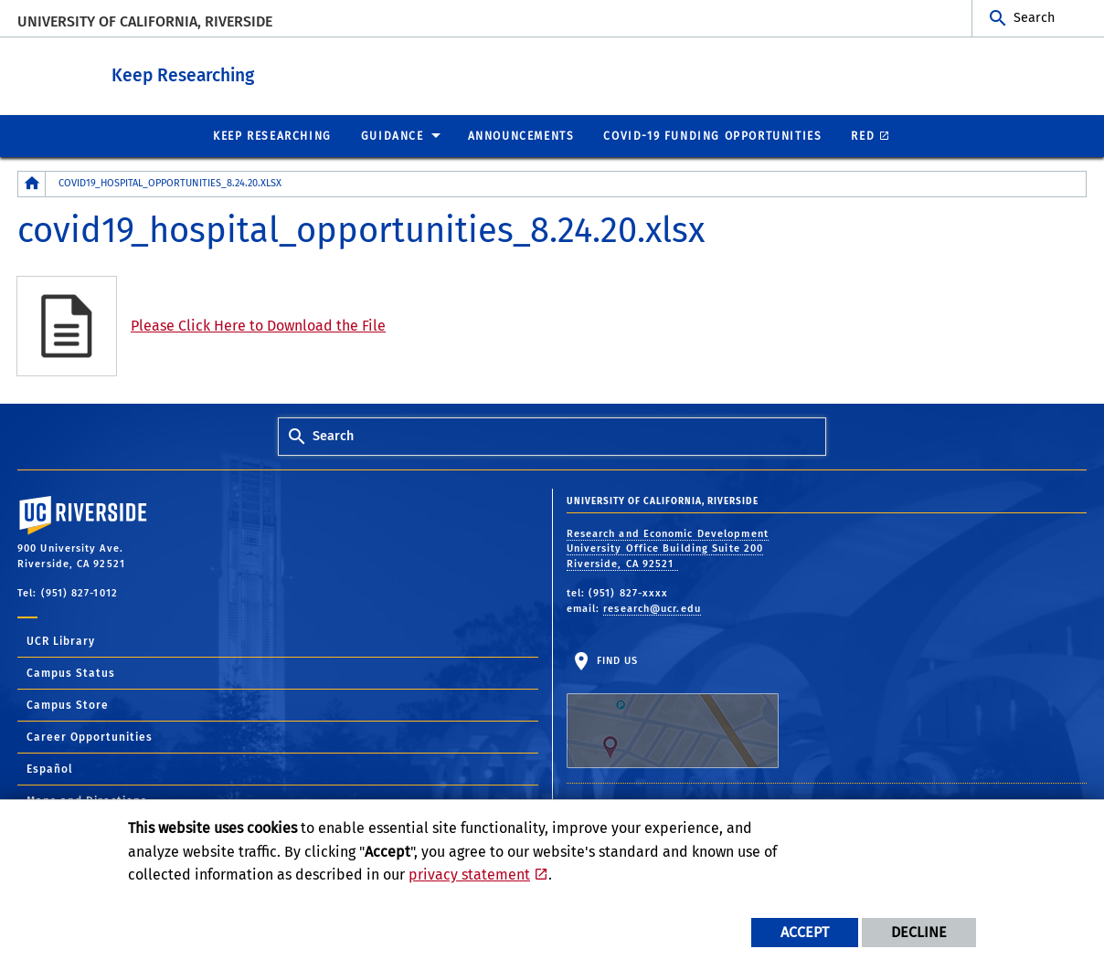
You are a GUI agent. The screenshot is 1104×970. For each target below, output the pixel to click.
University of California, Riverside (144, 21)
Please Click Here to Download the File (258, 324)
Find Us (673, 710)
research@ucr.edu (652, 608)
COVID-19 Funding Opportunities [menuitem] (712, 135)
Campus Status (71, 672)
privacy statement (469, 874)
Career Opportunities (90, 736)
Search (1034, 18)
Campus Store (68, 704)
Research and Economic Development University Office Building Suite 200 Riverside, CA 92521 (668, 548)
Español (50, 768)
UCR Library (61, 640)
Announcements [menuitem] (521, 135)
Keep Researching (267, 71)
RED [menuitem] (863, 135)
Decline (919, 932)
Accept (804, 932)
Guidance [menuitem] (392, 135)
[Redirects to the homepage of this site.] (32, 183)
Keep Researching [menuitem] (272, 135)
